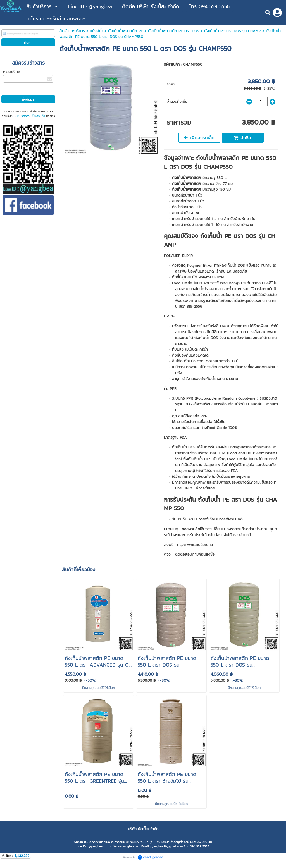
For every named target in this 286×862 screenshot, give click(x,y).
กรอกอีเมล (11, 72)
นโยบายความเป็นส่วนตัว (30, 116)
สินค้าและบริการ (72, 31)
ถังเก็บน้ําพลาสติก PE (125, 31)
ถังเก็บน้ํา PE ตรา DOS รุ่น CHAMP (232, 31)
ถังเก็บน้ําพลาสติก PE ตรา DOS (173, 31)
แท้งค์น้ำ (96, 31)
